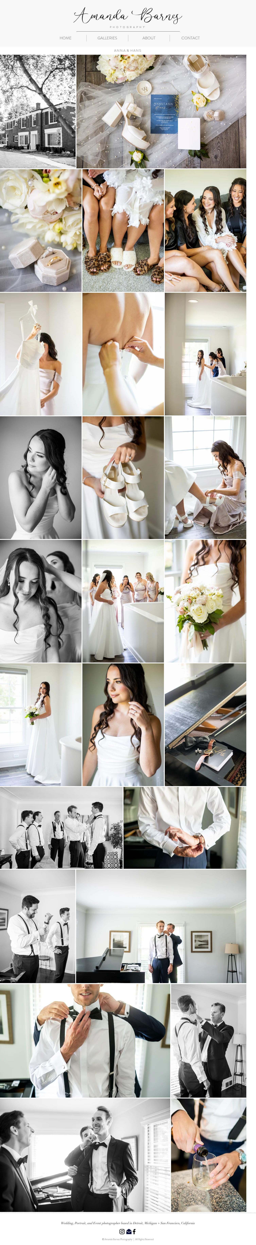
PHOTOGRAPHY (128, 27)
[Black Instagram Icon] (122, 1231)
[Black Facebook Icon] (134, 1231)
